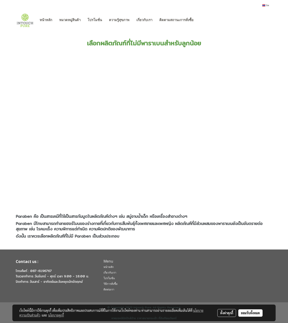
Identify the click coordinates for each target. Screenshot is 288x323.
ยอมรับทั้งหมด (250, 313)
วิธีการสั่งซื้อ (110, 284)
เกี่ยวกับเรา (144, 20)
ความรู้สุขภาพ (119, 20)
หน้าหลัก (46, 20)
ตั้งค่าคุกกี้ (226, 313)
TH (265, 5)
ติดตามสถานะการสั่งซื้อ (176, 20)
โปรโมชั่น (95, 20)
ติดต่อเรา (109, 289)
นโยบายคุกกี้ (56, 315)
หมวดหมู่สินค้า (70, 20)
